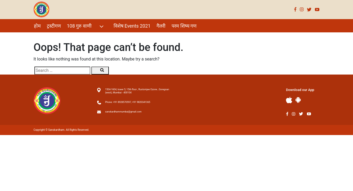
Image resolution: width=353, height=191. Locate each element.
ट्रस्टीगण (54, 26)
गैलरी (161, 26)
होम (37, 26)
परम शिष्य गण (184, 26)
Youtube (317, 9)
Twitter (309, 9)
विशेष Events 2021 (132, 26)
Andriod (298, 100)
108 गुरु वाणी (86, 26)
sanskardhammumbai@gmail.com (123, 111)
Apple (289, 100)
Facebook (295, 9)
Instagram (302, 9)
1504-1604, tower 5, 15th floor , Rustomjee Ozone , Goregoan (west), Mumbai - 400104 (137, 91)
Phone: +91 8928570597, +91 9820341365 (127, 102)
